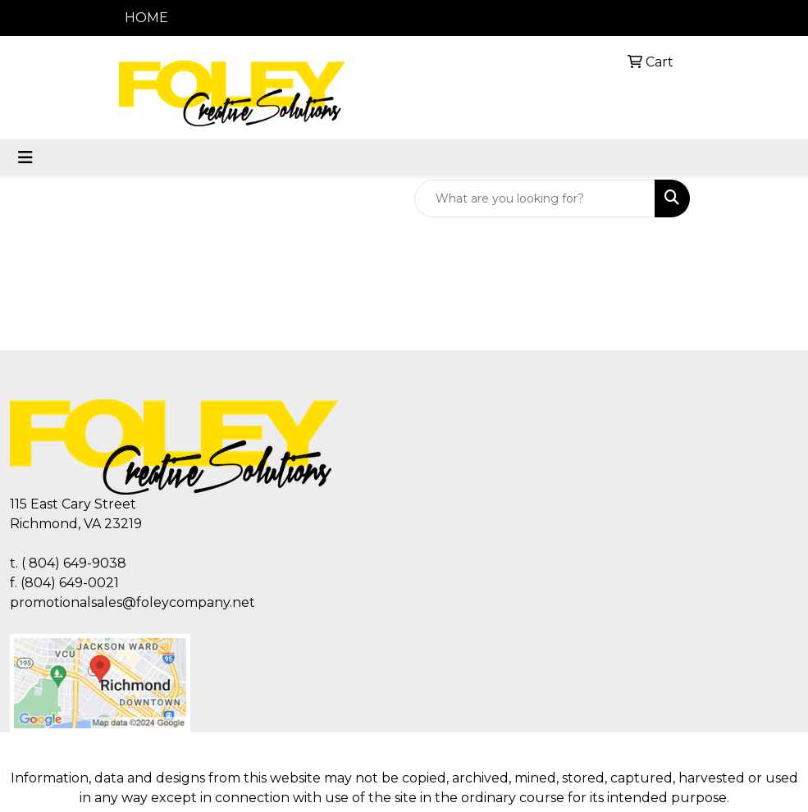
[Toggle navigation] (25, 157)
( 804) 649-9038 (73, 563)
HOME (146, 17)
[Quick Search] (534, 198)
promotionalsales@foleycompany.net (132, 602)
